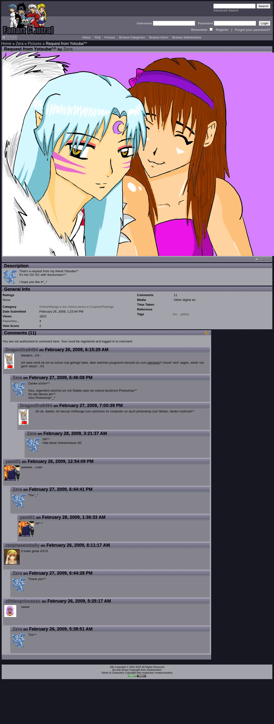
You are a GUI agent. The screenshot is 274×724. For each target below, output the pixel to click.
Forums (110, 37)
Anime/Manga (49, 307)
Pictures (35, 44)
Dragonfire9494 (21, 349)
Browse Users (158, 37)
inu (175, 314)
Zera (19, 44)
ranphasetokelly (22, 545)
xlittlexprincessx (22, 600)
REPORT (262, 259)
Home (6, 44)
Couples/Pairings (102, 307)
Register (222, 30)
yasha (184, 314)
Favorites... (11, 321)
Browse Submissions (186, 37)
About (86, 37)
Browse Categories (132, 37)
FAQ (98, 37)
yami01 (13, 461)
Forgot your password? (252, 30)
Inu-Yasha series (74, 307)
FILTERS (9, 37)
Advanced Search (225, 10)
